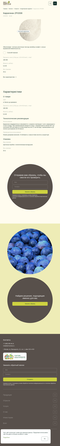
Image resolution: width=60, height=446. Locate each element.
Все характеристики (10, 77)
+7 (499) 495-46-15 (8, 343)
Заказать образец (30, 191)
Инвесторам (8, 418)
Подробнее (6, 437)
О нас (5, 412)
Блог (5, 423)
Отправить (30, 379)
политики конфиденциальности (20, 196)
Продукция (7, 395)
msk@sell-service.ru (8, 345)
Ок (44, 438)
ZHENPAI (5, 16)
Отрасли (6, 401)
